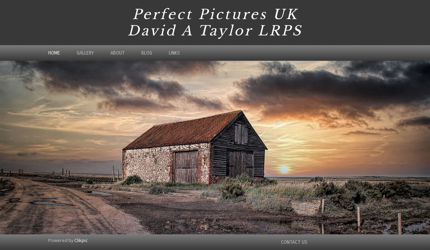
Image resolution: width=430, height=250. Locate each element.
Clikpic (81, 240)
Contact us (294, 242)
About (117, 53)
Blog (146, 53)
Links (174, 53)
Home (54, 53)
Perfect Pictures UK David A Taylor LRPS (215, 22)
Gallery (85, 53)
